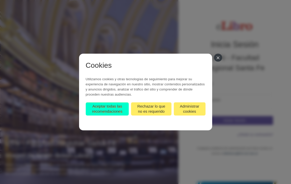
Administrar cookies (189, 108)
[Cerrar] (218, 58)
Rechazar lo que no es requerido (151, 108)
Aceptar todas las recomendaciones (107, 108)
